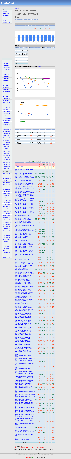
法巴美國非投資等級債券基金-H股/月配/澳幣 (23, 236)
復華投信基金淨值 (7, 217)
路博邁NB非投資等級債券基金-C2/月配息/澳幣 (23, 321)
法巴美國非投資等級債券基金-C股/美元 (22, 237)
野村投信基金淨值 (7, 178)
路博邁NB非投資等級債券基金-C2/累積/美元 (23, 323)
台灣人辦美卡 (16, 453)
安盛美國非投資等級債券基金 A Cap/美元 (22, 215)
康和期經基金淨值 (7, 246)
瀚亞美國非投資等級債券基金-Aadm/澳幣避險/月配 (24, 244)
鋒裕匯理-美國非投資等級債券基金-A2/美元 (23, 381)
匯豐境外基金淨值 (7, 137)
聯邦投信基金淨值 (7, 239)
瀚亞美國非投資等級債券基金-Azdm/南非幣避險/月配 (24, 246)
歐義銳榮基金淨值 (7, 131)
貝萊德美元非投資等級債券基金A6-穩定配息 (23, 221)
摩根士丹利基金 (6, 151)
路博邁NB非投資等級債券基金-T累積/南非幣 (23, 351)
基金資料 (39, 66)
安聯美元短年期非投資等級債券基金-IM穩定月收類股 (25, 192)
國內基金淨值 (6, 15)
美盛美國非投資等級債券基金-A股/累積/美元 (23, 306)
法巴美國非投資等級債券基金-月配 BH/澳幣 (23, 234)
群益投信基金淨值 (7, 193)
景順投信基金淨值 (7, 255)
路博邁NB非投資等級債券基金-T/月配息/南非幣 (23, 326)
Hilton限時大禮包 (36, 454)
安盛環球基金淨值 (7, 155)
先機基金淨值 (6, 168)
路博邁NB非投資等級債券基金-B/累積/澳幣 (23, 338)
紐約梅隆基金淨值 (7, 124)
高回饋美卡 (31, 454)
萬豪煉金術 (27, 454)
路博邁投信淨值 (6, 257)
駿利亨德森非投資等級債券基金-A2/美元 (22, 289)
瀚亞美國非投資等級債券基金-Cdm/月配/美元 (23, 243)
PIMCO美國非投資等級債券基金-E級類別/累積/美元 (24, 380)
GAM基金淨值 (6, 126)
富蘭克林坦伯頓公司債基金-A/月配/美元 (22, 280)
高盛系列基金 (6, 87)
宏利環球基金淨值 (7, 102)
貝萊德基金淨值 (6, 67)
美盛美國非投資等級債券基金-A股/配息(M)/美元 (24, 307)
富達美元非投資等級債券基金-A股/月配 (22, 268)
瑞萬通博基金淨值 (7, 133)
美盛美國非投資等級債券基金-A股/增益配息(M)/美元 (24, 304)
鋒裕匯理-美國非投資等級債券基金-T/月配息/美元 (24, 416)
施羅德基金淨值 (6, 69)
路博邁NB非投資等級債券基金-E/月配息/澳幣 (23, 345)
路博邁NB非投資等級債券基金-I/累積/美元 (22, 333)
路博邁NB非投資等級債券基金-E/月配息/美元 (23, 343)
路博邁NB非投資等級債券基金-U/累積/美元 (23, 337)
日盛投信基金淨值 (7, 237)
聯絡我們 (56, 453)
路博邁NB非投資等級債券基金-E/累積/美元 (23, 344)
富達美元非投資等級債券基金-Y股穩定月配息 (23, 265)
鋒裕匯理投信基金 (7, 241)
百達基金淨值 (6, 122)
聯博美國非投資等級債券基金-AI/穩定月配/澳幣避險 (24, 179)
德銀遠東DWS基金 (7, 200)
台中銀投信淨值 (6, 244)
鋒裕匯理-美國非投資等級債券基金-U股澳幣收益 (24, 402)
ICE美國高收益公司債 (19, 166)
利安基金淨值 (6, 100)
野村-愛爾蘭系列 (6, 144)
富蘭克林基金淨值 (7, 74)
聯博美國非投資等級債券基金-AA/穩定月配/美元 (24, 173)
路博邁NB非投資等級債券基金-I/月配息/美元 (23, 334)
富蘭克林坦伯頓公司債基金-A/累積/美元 (22, 279)
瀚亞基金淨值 (6, 85)
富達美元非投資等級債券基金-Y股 (21, 262)
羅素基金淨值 (6, 157)
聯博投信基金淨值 (7, 173)
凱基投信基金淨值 (7, 230)
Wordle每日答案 (35, 453)
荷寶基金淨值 (6, 146)
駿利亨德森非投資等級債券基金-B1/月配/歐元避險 (24, 292)
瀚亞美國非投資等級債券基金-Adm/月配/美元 (23, 241)
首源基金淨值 (6, 148)
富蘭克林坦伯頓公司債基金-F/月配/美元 (22, 285)
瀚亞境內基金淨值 (7, 182)
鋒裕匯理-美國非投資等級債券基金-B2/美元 (23, 384)
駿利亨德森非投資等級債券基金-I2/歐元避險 (23, 296)
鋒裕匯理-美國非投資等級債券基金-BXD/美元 (23, 386)
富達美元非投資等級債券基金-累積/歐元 (22, 269)
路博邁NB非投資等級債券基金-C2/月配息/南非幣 (24, 320)
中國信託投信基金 (7, 250)
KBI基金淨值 (6, 109)
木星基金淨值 (6, 96)
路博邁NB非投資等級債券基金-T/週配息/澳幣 (23, 330)
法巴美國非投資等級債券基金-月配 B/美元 (22, 233)
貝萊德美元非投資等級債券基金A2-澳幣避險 (23, 222)
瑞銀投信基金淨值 (7, 219)
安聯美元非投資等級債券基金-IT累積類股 (22, 181)
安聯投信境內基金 (7, 184)
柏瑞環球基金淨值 (7, 104)
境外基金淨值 (6, 13)
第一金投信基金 (6, 189)
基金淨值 (5, 11)
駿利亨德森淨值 (6, 107)
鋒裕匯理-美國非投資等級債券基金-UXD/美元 (23, 400)
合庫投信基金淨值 (7, 226)
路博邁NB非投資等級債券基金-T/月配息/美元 (23, 324)
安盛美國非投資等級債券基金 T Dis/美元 (22, 218)
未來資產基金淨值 (7, 159)
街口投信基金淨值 (7, 204)
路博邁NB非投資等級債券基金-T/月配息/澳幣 (23, 327)
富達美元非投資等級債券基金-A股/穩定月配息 (23, 272)
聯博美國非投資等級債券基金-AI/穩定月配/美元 (23, 176)
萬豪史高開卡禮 (20, 454)
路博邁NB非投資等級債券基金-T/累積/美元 (23, 328)
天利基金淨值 (6, 140)
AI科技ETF (51, 454)
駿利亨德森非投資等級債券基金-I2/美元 (22, 303)
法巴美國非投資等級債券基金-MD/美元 (22, 239)
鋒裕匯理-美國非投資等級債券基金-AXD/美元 (23, 383)
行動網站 (30, 453)
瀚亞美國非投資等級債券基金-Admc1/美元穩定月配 (24, 250)
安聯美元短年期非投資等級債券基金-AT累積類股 (24, 211)
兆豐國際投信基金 (7, 252)
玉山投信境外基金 (7, 142)
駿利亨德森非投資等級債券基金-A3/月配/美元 (23, 290)
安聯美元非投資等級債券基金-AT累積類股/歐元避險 (24, 184)
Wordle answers (41, 453)
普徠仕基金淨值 (6, 164)
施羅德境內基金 (6, 195)
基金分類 (5, 20)
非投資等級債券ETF (46, 454)
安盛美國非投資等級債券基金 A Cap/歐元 (22, 216)
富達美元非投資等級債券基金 (20, 266)
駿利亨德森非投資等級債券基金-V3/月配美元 (23, 300)
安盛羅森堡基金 (6, 153)
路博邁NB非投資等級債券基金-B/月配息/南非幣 (23, 314)
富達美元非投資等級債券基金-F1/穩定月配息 (23, 275)
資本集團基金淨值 (7, 166)
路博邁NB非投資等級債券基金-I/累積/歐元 (22, 340)
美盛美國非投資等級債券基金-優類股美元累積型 (24, 309)
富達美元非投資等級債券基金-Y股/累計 (22, 276)
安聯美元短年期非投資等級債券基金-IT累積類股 (24, 207)
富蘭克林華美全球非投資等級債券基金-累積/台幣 (24, 286)
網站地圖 (46, 453)
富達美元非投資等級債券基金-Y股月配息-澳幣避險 (24, 263)
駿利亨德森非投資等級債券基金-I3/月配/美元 (23, 297)
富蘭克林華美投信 (7, 180)
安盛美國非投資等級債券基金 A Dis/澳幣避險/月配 (24, 219)
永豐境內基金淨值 (7, 211)
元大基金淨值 (6, 197)
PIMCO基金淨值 (6, 91)
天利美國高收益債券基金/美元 (20, 426)
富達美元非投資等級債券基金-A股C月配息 (23, 259)
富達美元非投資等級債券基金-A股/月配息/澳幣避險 (24, 273)
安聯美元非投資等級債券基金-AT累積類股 (22, 191)
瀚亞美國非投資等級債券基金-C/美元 (22, 247)
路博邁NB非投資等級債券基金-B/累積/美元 (23, 317)
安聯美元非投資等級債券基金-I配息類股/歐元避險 (24, 183)
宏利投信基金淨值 (7, 222)
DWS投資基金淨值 (7, 118)
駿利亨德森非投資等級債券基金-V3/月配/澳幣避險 (24, 302)
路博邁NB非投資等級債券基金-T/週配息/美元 (23, 331)
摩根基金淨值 (6, 78)
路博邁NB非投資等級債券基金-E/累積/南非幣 (23, 350)
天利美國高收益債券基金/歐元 (20, 427)
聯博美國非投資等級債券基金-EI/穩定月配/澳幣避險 (24, 177)
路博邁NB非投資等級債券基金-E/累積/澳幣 (23, 347)
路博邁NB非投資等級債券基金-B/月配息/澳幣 (23, 316)
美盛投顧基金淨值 (7, 129)
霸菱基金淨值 (6, 65)
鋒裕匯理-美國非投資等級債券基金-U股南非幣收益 (24, 403)
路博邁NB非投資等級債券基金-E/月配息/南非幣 (23, 348)
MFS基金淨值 (6, 115)
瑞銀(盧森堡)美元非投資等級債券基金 (22, 439)
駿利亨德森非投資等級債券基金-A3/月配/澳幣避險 (24, 299)
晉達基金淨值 (6, 76)
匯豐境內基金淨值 (7, 206)
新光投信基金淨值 (7, 213)
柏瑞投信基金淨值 (7, 186)
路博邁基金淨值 (6, 162)
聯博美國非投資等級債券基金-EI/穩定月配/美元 (23, 174)
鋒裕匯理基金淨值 (7, 113)
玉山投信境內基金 (7, 208)
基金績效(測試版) (6, 22)
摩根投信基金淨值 (7, 191)
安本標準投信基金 (7, 235)
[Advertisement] (43, 2)
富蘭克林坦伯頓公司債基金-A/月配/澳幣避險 (23, 283)
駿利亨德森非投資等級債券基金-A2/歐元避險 (23, 287)
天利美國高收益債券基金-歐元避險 (21, 430)
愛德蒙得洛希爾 (6, 111)
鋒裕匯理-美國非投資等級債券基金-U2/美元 (23, 399)
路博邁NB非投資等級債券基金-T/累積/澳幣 (23, 341)
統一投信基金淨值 (7, 224)
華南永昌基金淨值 (7, 202)
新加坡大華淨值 (6, 98)
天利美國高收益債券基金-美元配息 (21, 428)
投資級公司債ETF (41, 454)
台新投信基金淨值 (7, 228)
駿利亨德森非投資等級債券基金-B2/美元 (22, 293)
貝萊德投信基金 (6, 248)
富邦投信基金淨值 (7, 233)
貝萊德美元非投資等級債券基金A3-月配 (22, 229)
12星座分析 (25, 453)
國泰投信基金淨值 (7, 215)
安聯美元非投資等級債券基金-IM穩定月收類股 (23, 194)
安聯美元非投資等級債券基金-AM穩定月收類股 (23, 180)
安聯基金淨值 (6, 80)
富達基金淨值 (6, 63)
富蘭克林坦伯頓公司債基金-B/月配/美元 (22, 282)
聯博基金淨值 (6, 61)
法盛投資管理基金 (7, 135)
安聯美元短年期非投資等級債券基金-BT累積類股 (24, 203)
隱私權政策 (51, 453)
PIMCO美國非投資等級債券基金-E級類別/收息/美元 (24, 376)
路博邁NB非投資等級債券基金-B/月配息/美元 (23, 313)
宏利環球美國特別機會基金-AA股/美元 (22, 310)
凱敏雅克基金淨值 (7, 120)
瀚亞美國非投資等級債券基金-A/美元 (22, 240)
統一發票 (20, 453)
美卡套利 (24, 454)
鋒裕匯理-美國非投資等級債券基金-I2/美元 (23, 410)
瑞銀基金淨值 (6, 89)
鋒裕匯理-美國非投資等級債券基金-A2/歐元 (23, 387)
